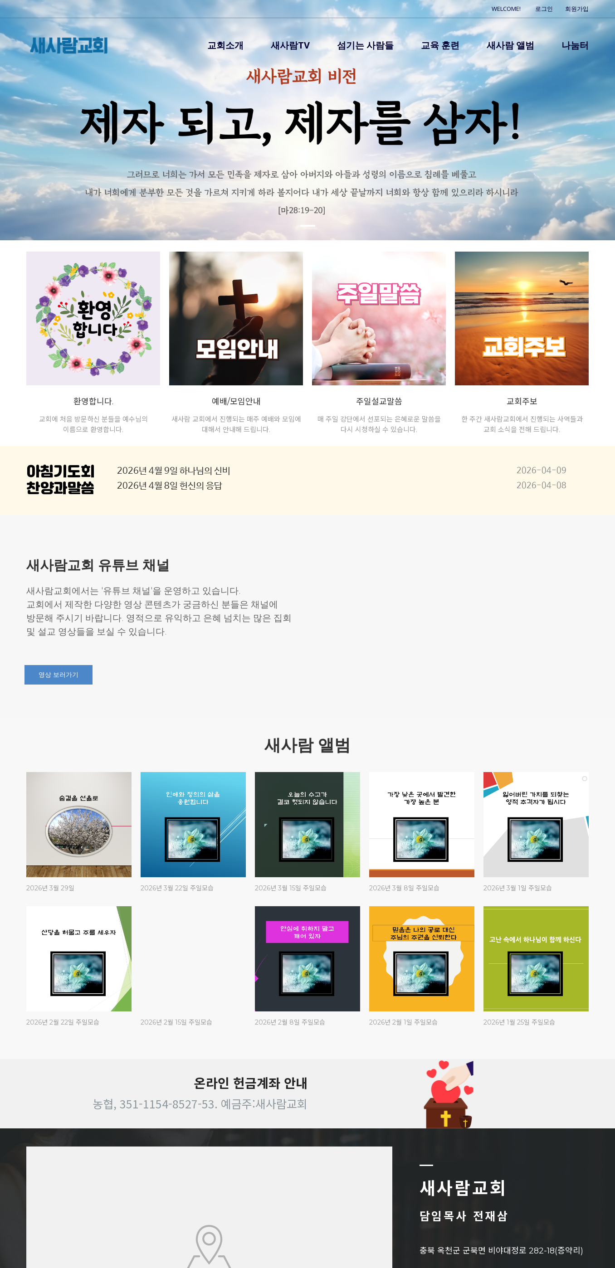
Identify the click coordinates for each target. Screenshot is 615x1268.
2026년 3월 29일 (50, 888)
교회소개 (225, 45)
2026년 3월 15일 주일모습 (291, 888)
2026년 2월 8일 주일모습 (290, 1022)
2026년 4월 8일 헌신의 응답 (169, 486)
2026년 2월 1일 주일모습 (403, 1022)
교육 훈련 (440, 45)
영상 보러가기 (58, 674)
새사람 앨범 (510, 45)
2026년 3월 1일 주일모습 (517, 888)
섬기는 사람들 (365, 45)
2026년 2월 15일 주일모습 (176, 1022)
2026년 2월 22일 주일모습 (62, 1022)
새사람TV (290, 45)
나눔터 (575, 45)
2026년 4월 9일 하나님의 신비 (173, 471)
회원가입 (577, 9)
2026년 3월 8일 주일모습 (404, 888)
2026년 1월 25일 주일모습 (519, 1022)
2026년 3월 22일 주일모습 (177, 888)
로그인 (544, 9)
